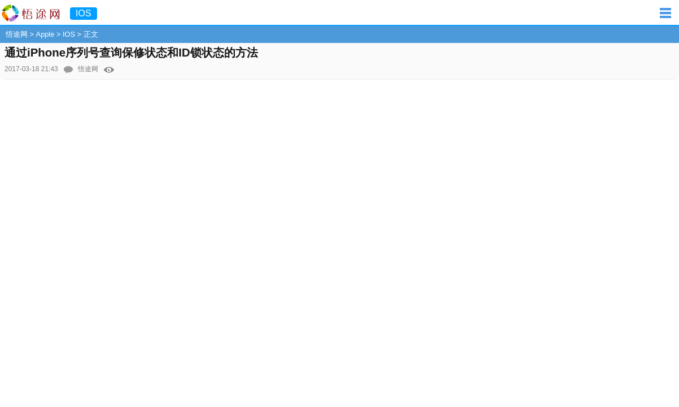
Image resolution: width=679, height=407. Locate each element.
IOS (69, 34)
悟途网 (17, 34)
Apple (45, 34)
